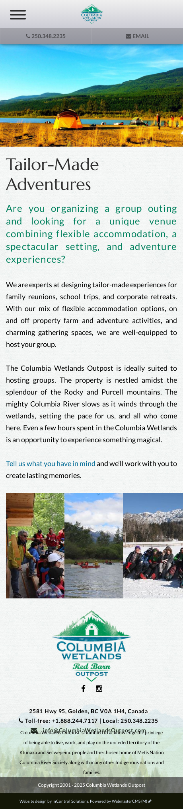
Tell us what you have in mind (50, 463)
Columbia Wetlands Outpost (91, 646)
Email (137, 36)
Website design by (53, 801)
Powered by (118, 801)
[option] (91, 95)
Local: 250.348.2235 (130, 720)
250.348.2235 (46, 36)
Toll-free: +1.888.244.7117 (61, 720)
